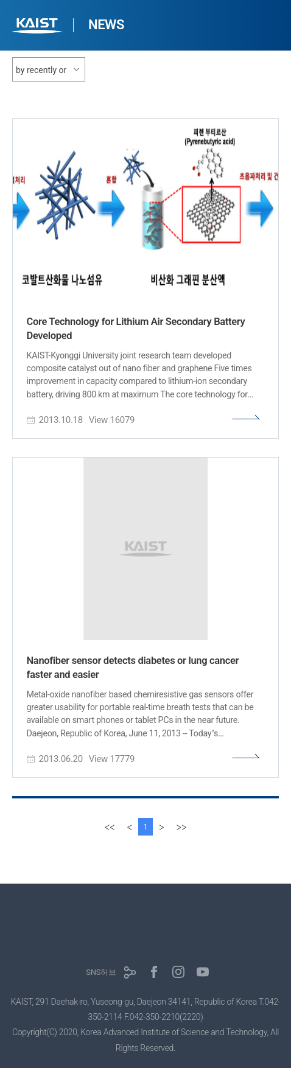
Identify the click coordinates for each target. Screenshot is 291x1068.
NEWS (106, 24)
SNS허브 (101, 972)
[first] (110, 827)
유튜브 (203, 972)
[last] (181, 827)
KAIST (38, 27)
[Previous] (129, 827)
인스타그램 (178, 972)
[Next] (161, 827)
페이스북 (154, 972)
